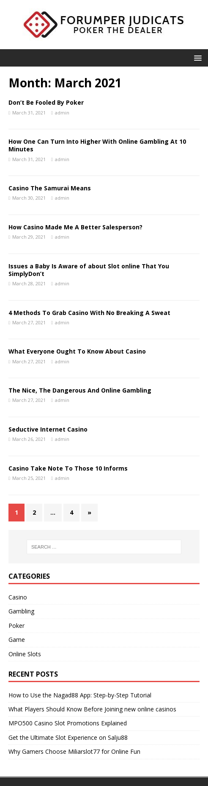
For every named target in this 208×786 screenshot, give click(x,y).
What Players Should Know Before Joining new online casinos (92, 709)
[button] (196, 57)
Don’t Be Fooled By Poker (46, 102)
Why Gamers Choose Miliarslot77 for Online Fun (74, 751)
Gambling (21, 611)
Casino (17, 597)
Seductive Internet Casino (48, 429)
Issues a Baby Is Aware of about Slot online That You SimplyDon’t (88, 270)
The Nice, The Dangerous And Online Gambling (79, 390)
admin (62, 112)
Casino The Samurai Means (49, 188)
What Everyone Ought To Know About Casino (77, 351)
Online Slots (24, 654)
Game (16, 639)
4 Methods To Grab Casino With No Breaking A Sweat (89, 313)
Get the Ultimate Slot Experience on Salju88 (68, 737)
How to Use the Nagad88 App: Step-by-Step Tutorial (79, 695)
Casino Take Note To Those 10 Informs (68, 468)
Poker (16, 626)
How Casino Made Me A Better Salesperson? (75, 227)
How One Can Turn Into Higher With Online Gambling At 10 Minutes (97, 145)
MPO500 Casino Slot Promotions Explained (67, 723)
